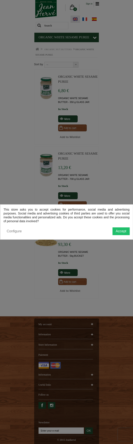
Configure (14, 231)
